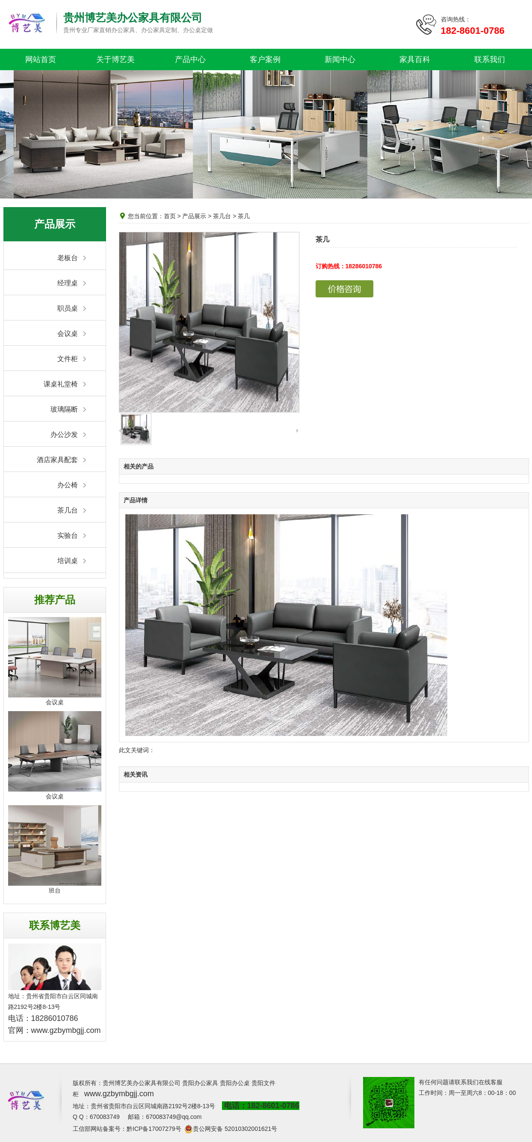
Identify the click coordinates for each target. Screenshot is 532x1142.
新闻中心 (340, 59)
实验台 (67, 535)
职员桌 (67, 308)
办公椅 (67, 485)
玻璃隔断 (64, 409)
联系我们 (489, 59)
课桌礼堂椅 (61, 384)
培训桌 (67, 560)
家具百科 (414, 59)
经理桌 (67, 283)
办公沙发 (64, 434)
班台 (55, 890)
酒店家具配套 (57, 459)
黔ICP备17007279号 (154, 1128)
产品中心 (190, 59)
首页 (170, 216)
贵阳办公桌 (235, 1083)
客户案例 (265, 59)
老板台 (67, 257)
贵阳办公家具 (200, 1083)
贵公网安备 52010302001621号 (235, 1128)
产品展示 (194, 216)
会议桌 (67, 333)
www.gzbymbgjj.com (66, 1030)
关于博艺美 (115, 59)
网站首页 (40, 59)
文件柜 (67, 358)
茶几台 (67, 510)
